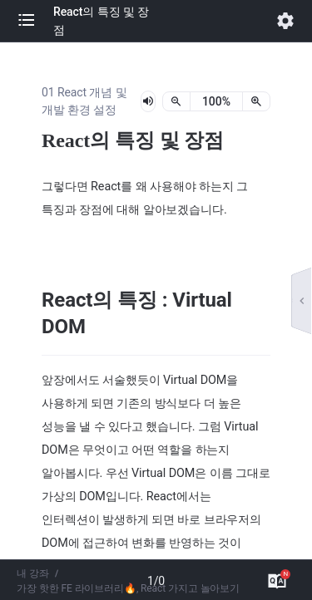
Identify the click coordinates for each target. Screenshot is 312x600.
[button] (35, 21)
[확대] (256, 101)
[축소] (176, 101)
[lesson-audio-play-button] (148, 101)
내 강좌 (33, 573)
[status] (216, 101)
